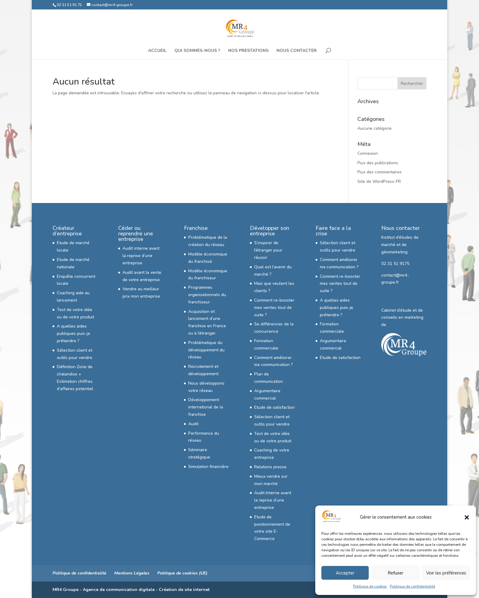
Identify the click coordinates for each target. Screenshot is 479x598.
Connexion (367, 153)
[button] (467, 517)
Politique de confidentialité (412, 586)
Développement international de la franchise (205, 407)
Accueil (157, 51)
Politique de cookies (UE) (182, 573)
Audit (193, 424)
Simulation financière (208, 466)
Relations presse (270, 467)
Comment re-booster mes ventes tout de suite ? (274, 307)
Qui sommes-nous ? (197, 51)
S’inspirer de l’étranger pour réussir (268, 250)
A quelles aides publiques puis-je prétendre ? (73, 333)
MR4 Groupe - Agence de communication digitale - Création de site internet (131, 590)
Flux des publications (377, 163)
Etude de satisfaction (274, 407)
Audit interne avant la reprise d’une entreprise (140, 255)
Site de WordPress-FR (379, 181)
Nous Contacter (296, 51)
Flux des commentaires (379, 172)
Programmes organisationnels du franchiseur (207, 295)
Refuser (395, 573)
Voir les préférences (446, 573)
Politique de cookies (370, 586)
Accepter (345, 573)
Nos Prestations (248, 51)
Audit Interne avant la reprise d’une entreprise (272, 500)
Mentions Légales (131, 573)
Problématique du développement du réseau (206, 350)
